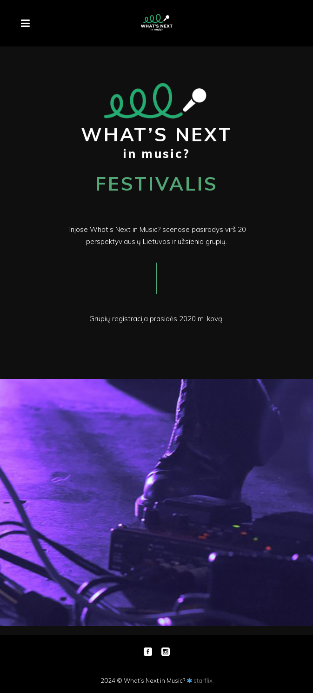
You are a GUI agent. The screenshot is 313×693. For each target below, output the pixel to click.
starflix (203, 680)
